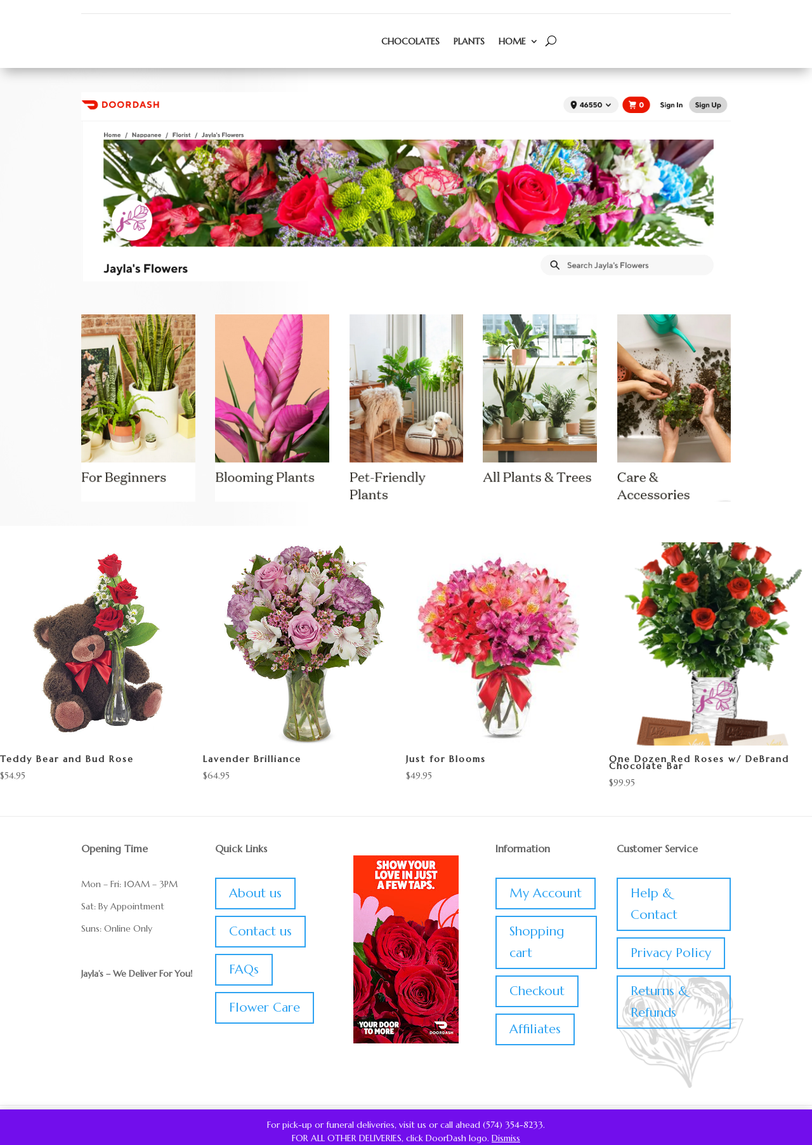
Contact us (260, 931)
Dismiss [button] (506, 1138)
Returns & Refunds (659, 1002)
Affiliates (535, 1029)
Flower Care (264, 1007)
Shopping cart (536, 942)
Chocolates (410, 41)
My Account (545, 893)
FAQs (244, 969)
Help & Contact (654, 904)
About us (255, 893)
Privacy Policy (671, 953)
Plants (469, 41)
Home (512, 41)
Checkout (537, 991)
